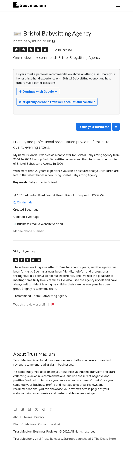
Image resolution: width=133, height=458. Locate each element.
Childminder (23, 202)
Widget (55, 424)
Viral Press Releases (48, 439)
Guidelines (29, 424)
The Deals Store (105, 439)
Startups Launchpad (77, 439)
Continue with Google (38, 91)
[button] (116, 127)
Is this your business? (93, 127)
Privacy (39, 417)
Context (43, 424)
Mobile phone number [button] (28, 231)
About (17, 417)
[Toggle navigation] (117, 4)
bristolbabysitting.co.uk (32, 41)
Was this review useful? (29, 304)
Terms (27, 417)
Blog (16, 424)
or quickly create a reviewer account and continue (57, 102)
